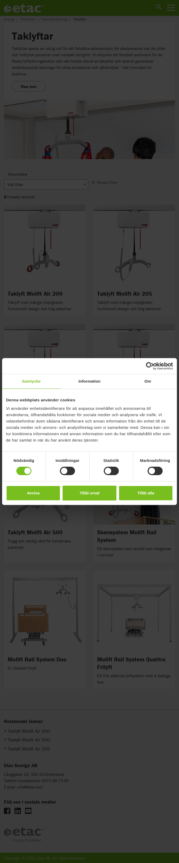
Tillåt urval (90, 493)
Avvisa (33, 493)
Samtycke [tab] (31, 381)
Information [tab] (89, 381)
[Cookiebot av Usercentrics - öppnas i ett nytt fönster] (150, 366)
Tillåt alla (145, 493)
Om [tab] (147, 381)
